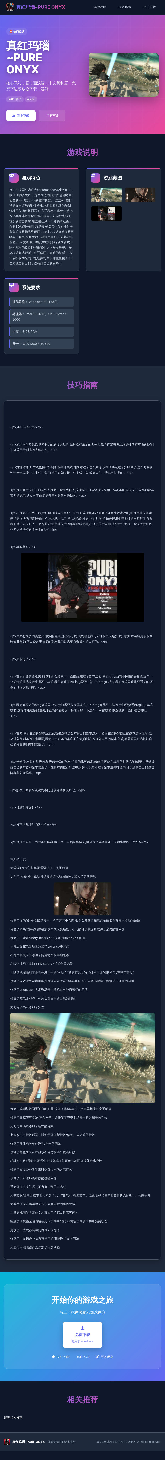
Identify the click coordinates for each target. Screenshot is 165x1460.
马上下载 (149, 7)
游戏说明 (100, 7)
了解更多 (53, 116)
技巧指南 (125, 7)
